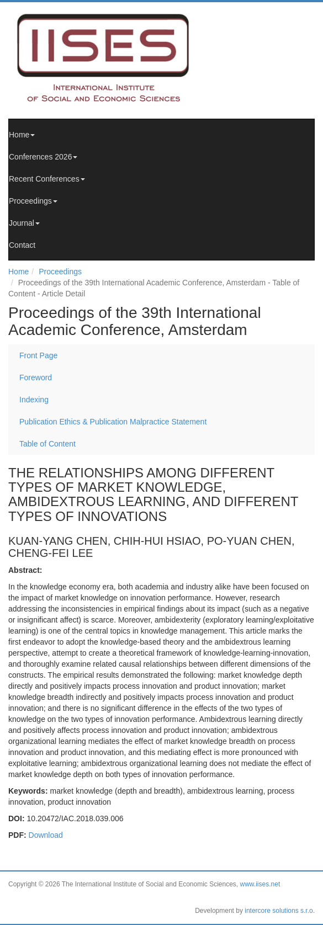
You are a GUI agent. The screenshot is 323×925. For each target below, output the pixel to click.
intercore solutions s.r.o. (280, 911)
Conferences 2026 (43, 156)
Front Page (38, 355)
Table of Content (47, 443)
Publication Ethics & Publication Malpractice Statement (112, 421)
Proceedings (33, 200)
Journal (24, 223)
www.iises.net (260, 884)
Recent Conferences (47, 178)
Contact (22, 245)
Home (22, 134)
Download (46, 835)
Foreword (35, 377)
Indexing (34, 399)
